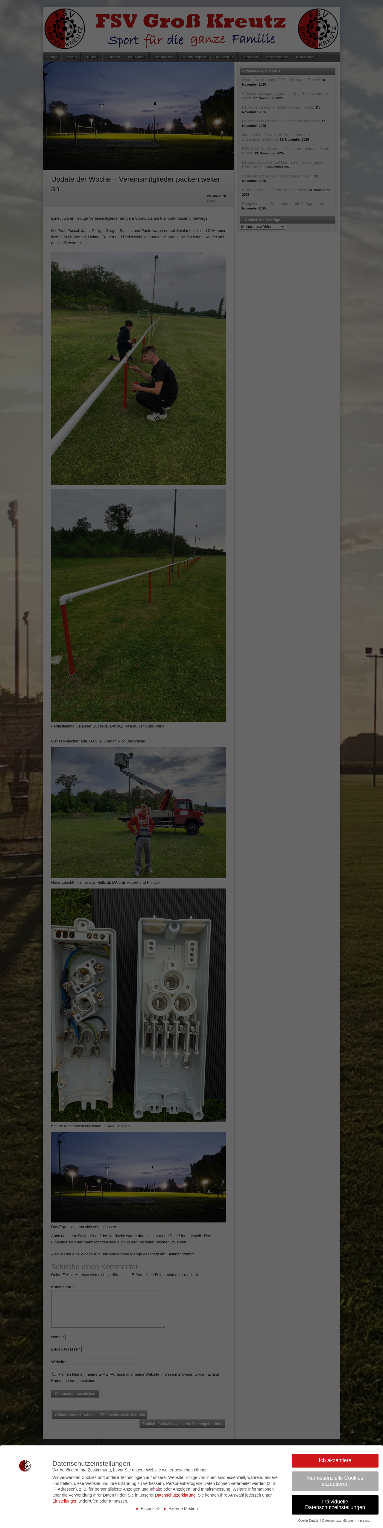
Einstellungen (64, 1501)
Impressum (364, 1520)
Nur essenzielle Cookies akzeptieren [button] (335, 1481)
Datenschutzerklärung (175, 1495)
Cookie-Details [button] (308, 1520)
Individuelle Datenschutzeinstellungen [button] (335, 1505)
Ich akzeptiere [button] (335, 1460)
